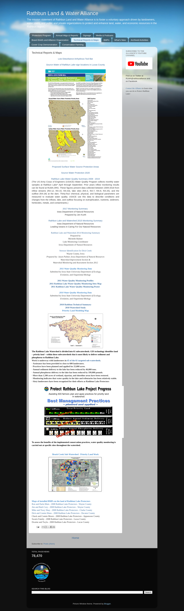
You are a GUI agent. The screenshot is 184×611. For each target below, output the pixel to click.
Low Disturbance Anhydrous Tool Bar (75, 59)
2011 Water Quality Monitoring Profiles (75, 280)
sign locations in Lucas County (75, 65)
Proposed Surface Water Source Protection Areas (75, 167)
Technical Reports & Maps (86, 40)
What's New (120, 40)
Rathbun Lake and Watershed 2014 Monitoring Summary (75, 233)
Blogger (107, 604)
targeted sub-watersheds (89, 360)
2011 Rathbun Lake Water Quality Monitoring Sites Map (75, 284)
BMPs (106, 40)
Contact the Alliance (134, 88)
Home (75, 537)
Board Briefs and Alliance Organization (50, 40)
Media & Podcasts (104, 35)
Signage (87, 35)
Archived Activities (139, 40)
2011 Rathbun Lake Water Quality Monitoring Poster (75, 287)
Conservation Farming (73, 44)
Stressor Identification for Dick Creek (75, 251)
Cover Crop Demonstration (44, 44)
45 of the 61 (72, 360)
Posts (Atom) (49, 544)
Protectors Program (41, 35)
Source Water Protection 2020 (75, 173)
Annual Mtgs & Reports (67, 35)
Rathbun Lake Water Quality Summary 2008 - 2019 (75, 179)
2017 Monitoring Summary (75, 209)
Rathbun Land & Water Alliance (62, 13)
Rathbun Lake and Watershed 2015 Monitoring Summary (75, 221)
